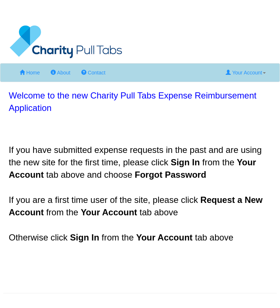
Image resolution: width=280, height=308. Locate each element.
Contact (93, 72)
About (60, 72)
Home (30, 72)
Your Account (246, 72)
